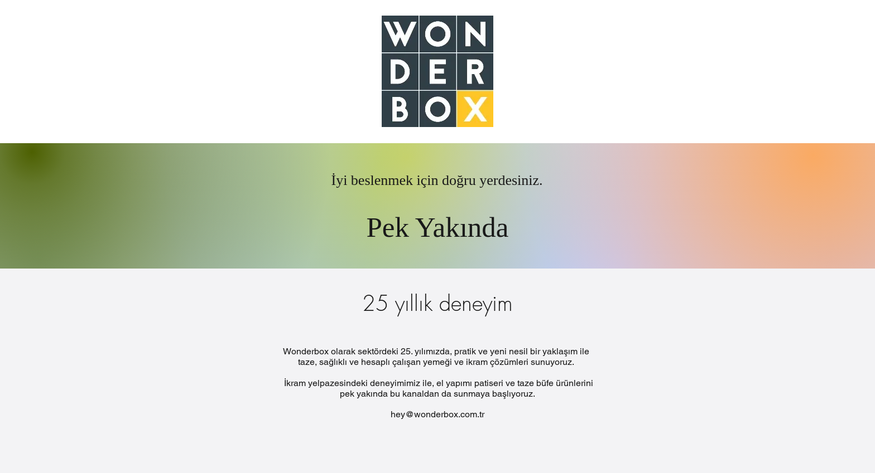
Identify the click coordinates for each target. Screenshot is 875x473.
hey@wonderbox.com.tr (437, 414)
